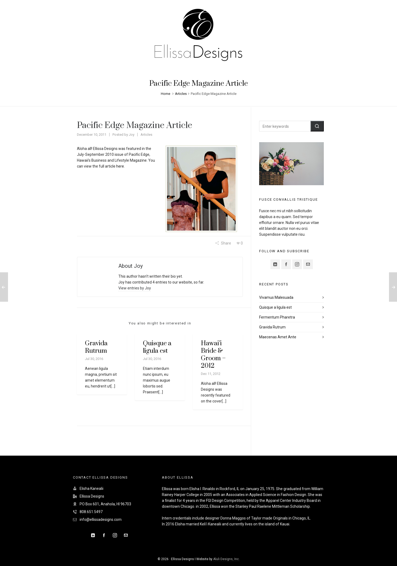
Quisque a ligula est (157, 347)
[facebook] (286, 264)
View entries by (134, 288)
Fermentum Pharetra (277, 317)
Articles (181, 94)
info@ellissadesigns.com (101, 519)
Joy (131, 135)
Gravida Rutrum (96, 347)
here (120, 166)
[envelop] (308, 264)
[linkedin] (275, 264)
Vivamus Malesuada (276, 297)
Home (165, 94)
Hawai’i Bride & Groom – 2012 (213, 354)
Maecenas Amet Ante (277, 337)
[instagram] (297, 264)
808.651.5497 (91, 512)
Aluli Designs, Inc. (226, 559)
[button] (317, 126)
